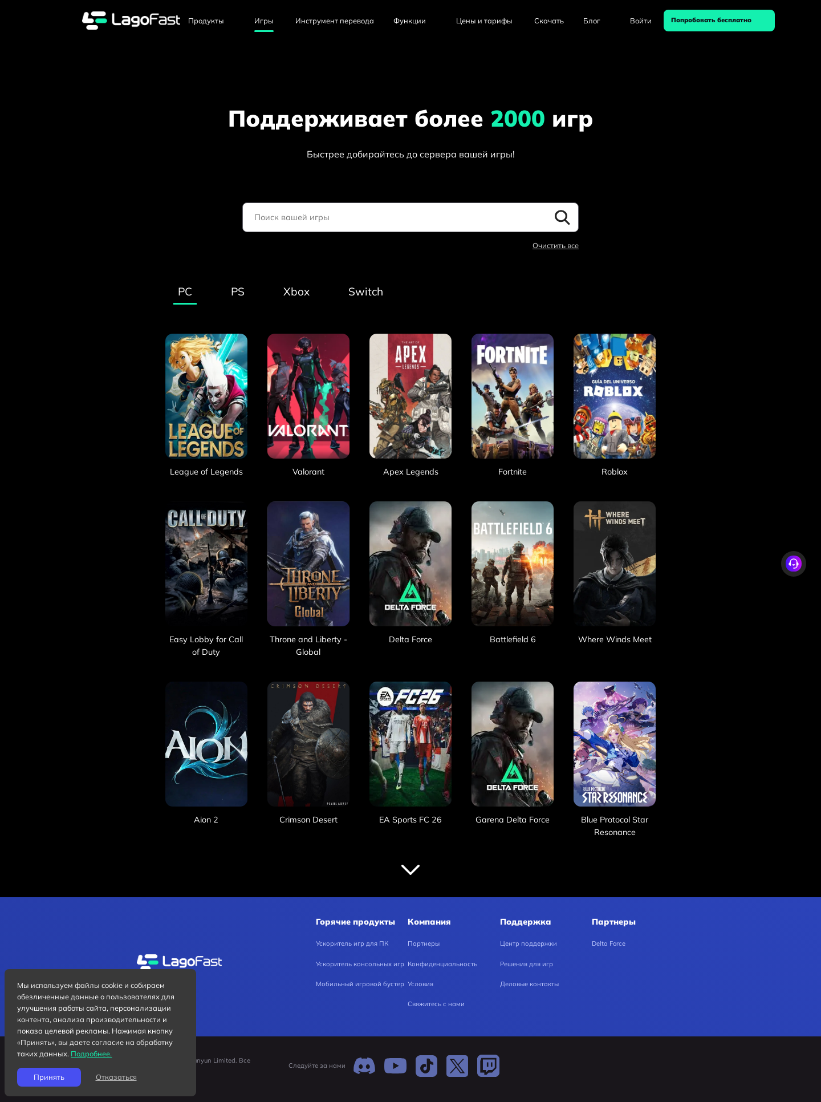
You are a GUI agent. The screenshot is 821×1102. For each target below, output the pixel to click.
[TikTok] (426, 1065)
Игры (264, 20)
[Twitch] (488, 1065)
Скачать (549, 20)
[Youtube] (395, 1065)
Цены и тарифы (484, 20)
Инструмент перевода (334, 20)
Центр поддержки (528, 943)
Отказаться (116, 1076)
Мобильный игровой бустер (360, 984)
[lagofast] (131, 20)
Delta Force (608, 943)
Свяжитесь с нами (436, 1004)
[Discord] (364, 1065)
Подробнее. (91, 1053)
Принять (49, 1076)
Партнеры (424, 943)
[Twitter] (457, 1065)
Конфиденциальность (442, 964)
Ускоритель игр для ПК (352, 943)
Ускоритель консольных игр (360, 964)
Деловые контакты (529, 984)
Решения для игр (526, 964)
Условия (420, 984)
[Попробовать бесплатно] (719, 20)
